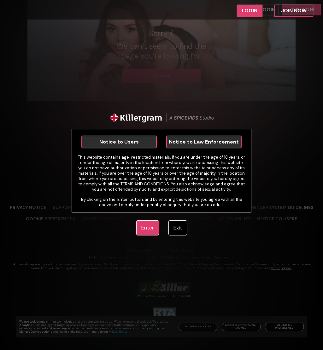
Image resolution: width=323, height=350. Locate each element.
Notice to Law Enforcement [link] (204, 141)
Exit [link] (177, 227)
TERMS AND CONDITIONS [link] (144, 184)
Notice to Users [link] (119, 141)
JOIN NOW (294, 10)
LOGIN (249, 10)
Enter (147, 227)
